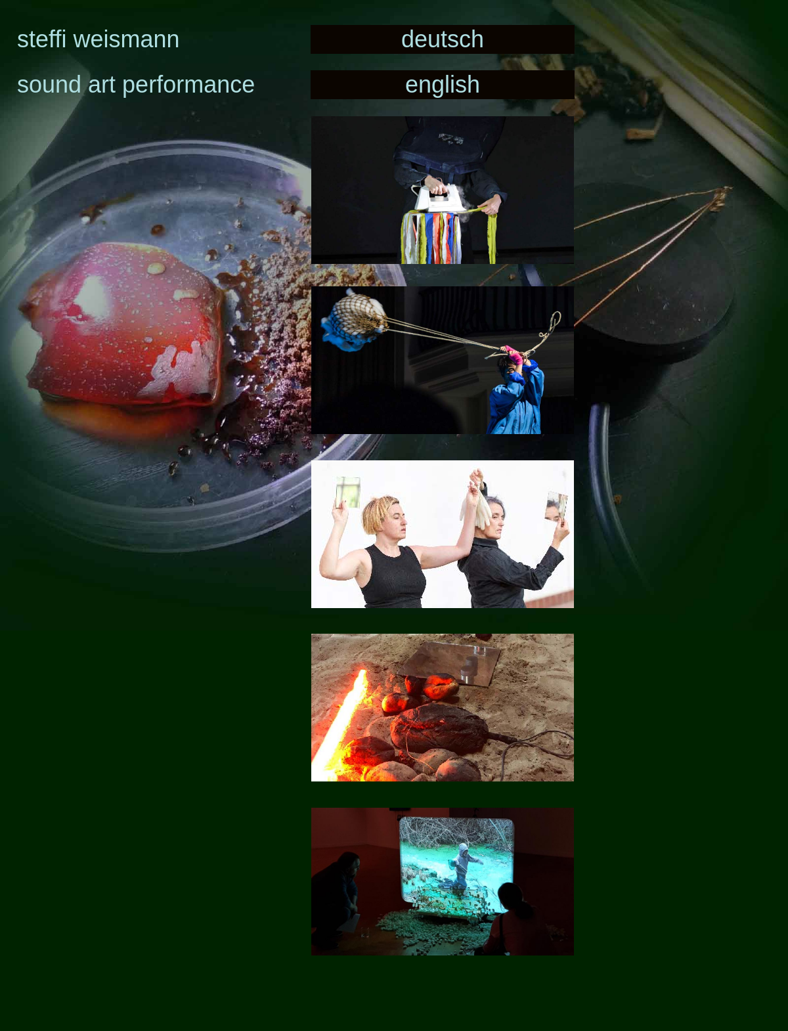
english (442, 84)
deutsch (442, 39)
